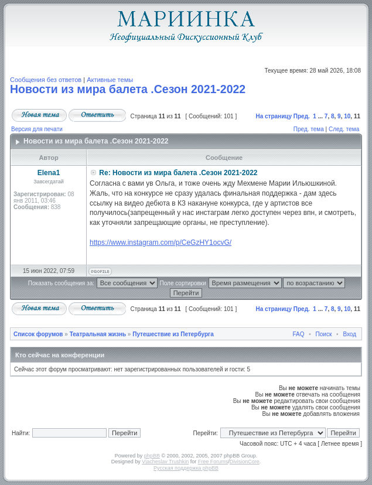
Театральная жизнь (98, 334)
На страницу (273, 116)
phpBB (152, 456)
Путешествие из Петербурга (173, 334)
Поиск (324, 334)
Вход (349, 334)
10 (347, 116)
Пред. (301, 116)
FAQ (299, 334)
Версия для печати (37, 129)
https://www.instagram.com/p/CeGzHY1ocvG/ (160, 242)
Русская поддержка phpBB (186, 468)
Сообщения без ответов (45, 79)
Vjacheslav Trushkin (165, 461)
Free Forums (213, 461)
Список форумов (38, 334)
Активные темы (110, 79)
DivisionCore (245, 461)
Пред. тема (308, 129)
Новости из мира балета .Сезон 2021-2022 (127, 89)
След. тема (344, 129)
